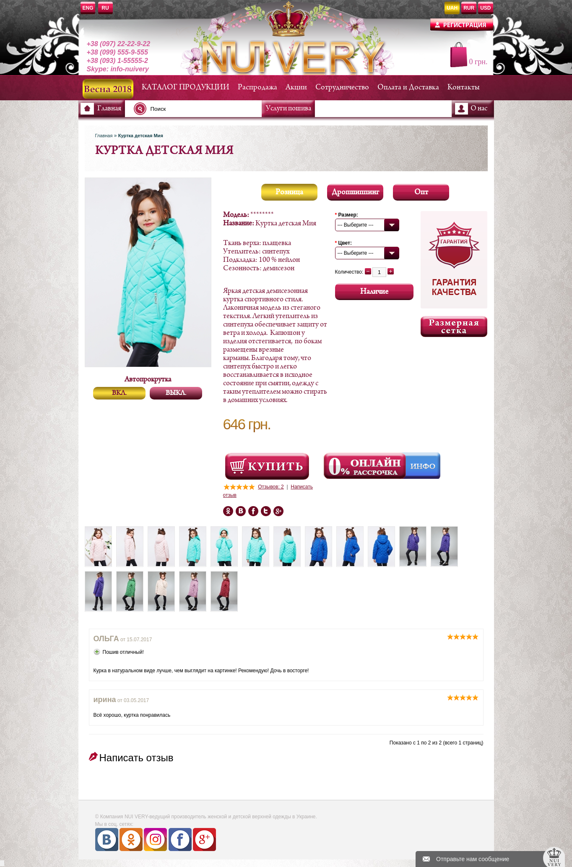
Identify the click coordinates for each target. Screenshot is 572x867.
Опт (421, 192)
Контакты (463, 87)
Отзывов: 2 (271, 487)
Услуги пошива (288, 109)
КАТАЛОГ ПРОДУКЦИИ (185, 87)
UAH (452, 8)
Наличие (374, 292)
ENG (88, 8)
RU (105, 8)
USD (485, 8)
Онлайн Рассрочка (366, 465)
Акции (296, 87)
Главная (109, 109)
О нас (479, 109)
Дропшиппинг (355, 192)
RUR (468, 8)
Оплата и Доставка (408, 87)
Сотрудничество (342, 87)
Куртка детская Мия (140, 135)
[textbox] (200, 108)
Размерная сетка (454, 326)
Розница (289, 192)
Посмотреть (267, 466)
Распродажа (257, 87)
